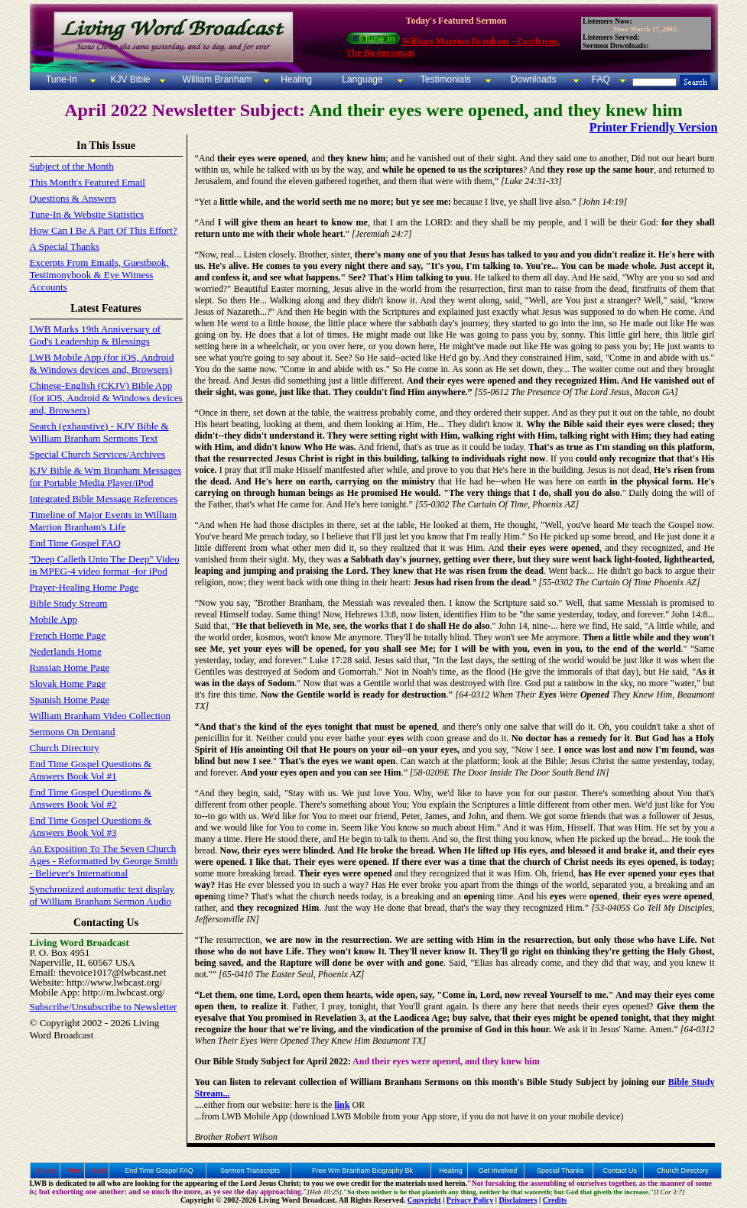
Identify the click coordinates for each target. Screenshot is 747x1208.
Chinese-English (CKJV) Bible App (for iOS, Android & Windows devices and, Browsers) (106, 398)
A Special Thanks (64, 246)
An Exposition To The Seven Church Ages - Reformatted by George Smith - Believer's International (104, 861)
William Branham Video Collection (100, 715)
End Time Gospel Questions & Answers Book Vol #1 (91, 770)
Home (46, 1170)
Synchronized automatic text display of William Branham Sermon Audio (102, 895)
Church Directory (64, 747)
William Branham (216, 79)
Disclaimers (518, 1200)
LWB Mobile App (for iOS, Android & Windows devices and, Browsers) (102, 363)
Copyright (424, 1200)
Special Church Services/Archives (98, 454)
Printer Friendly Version (653, 127)
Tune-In (61, 79)
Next (99, 1170)
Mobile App (53, 619)
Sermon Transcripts (250, 1170)
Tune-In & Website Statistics (87, 214)
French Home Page (68, 635)
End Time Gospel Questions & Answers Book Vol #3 (91, 826)
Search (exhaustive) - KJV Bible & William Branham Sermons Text (99, 432)
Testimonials (446, 79)
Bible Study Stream (69, 603)
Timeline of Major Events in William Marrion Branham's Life (103, 521)
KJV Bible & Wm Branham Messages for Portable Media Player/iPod (105, 476)
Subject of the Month (72, 166)
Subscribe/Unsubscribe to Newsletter (103, 1006)
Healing (295, 79)
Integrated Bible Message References (104, 498)
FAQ (601, 79)
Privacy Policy (470, 1200)
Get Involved (498, 1170)
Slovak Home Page (68, 683)
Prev (74, 1170)
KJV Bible (129, 79)
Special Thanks (560, 1170)
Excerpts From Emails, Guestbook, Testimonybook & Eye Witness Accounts (99, 275)
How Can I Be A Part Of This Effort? (103, 230)
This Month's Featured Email (87, 182)
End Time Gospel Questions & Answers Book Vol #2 (91, 798)
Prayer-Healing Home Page (84, 587)
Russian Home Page (70, 667)
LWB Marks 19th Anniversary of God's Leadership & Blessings (95, 335)
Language (361, 79)
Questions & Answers (73, 198)
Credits (555, 1200)
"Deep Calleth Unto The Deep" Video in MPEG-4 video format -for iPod (105, 565)
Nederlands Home (66, 651)
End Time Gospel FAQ (75, 543)
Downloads (533, 79)
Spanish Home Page (70, 699)
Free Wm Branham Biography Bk (362, 1170)
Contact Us (619, 1170)
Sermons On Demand (72, 731)
